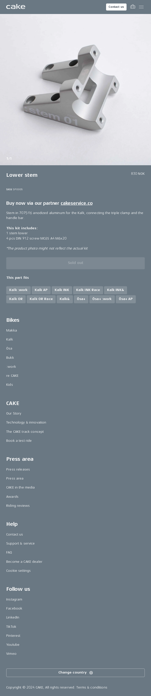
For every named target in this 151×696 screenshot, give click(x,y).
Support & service (20, 543)
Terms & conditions (91, 687)
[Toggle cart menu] (133, 7)
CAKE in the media (20, 487)
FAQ (9, 552)
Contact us (116, 6)
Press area (14, 478)
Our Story (13, 413)
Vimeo (11, 654)
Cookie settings (18, 570)
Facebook (14, 608)
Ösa (9, 348)
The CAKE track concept (25, 432)
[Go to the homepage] (15, 7)
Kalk (9, 339)
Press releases (18, 469)
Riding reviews (18, 506)
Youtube (12, 644)
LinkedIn (12, 617)
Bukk (10, 358)
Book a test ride (19, 440)
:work (11, 366)
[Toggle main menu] (141, 7)
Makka (11, 330)
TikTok (11, 626)
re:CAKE (12, 376)
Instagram (14, 599)
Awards (12, 496)
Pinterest (13, 636)
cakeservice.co (76, 203)
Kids (9, 384)
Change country (75, 672)
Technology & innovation (26, 422)
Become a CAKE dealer (24, 562)
